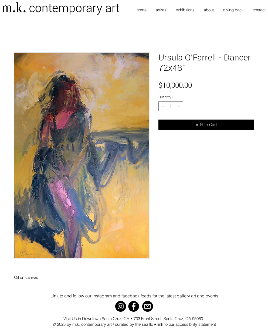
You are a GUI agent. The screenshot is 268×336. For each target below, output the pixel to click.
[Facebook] (133, 306)
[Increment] (179, 106)
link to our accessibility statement (186, 324)
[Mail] (147, 306)
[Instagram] (120, 306)
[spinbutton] (170, 106)
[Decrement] (162, 106)
